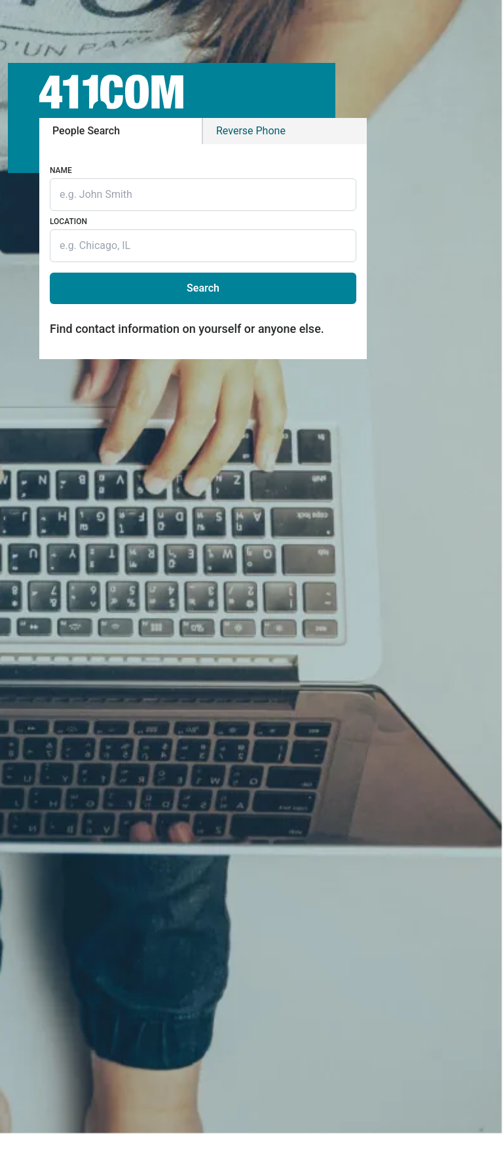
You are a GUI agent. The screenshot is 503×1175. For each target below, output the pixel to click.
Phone (251, 131)
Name (61, 170)
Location (68, 221)
